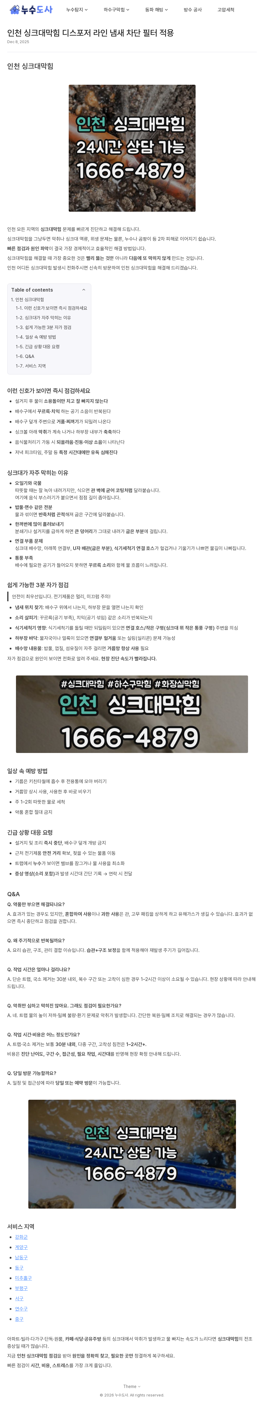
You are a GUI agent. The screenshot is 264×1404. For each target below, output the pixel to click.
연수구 (21, 1308)
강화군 (21, 1237)
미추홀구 (23, 1278)
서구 (19, 1298)
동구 (19, 1267)
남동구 (21, 1257)
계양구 (21, 1247)
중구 (19, 1319)
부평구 (21, 1288)
